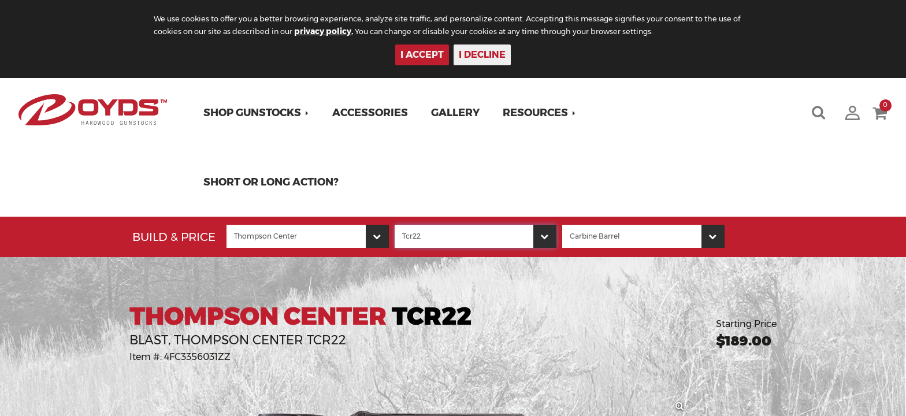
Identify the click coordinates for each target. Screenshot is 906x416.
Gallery (459, 112)
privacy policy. (390, 31)
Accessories (373, 112)
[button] (259, 112)
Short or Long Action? (274, 182)
